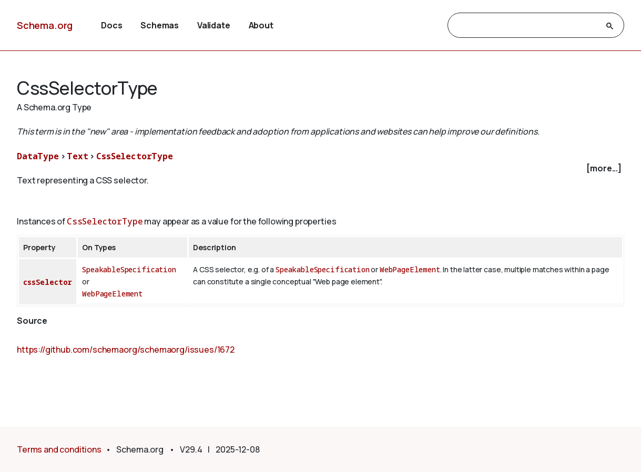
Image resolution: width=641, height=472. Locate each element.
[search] (526, 25)
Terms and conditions (59, 449)
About (261, 25)
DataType (38, 156)
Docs (111, 25)
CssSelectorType (134, 156)
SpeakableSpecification (129, 269)
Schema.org (45, 25)
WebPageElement (112, 294)
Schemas (159, 25)
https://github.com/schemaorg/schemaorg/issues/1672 (126, 349)
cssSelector (47, 282)
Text (77, 156)
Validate (213, 25)
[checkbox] (320, 168)
